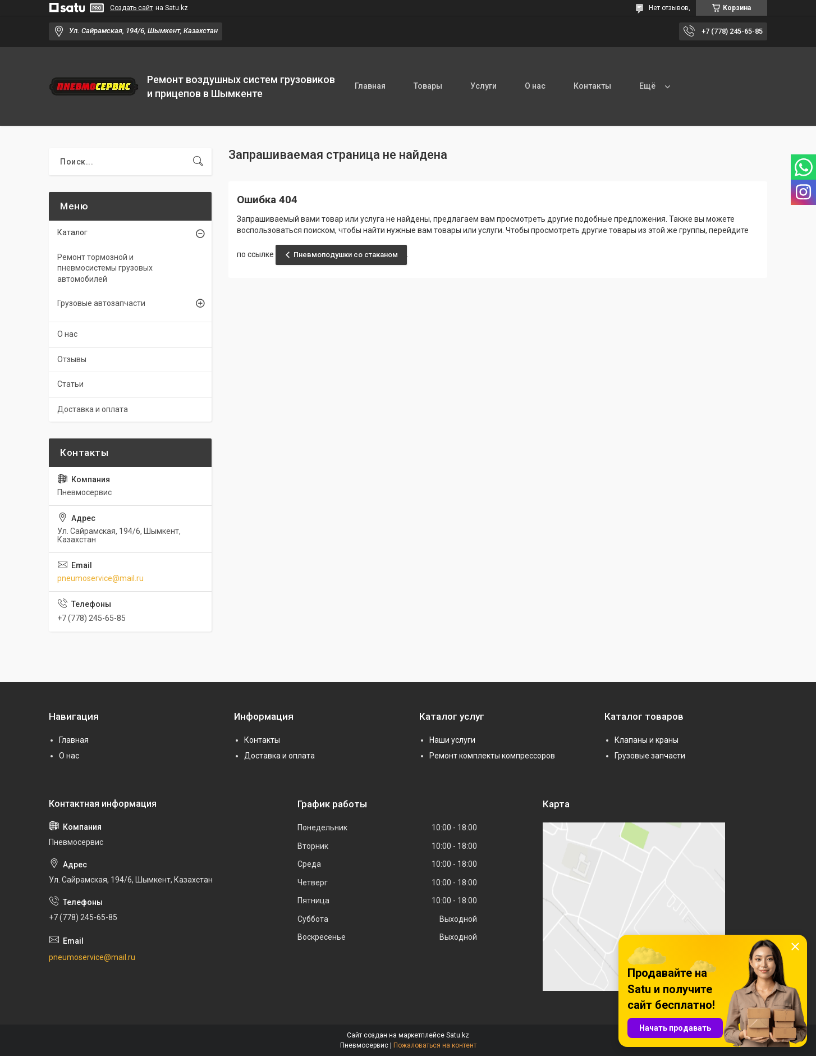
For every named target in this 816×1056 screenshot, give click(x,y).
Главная (370, 85)
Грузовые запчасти (650, 755)
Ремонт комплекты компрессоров (492, 755)
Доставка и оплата (92, 409)
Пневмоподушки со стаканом (346, 254)
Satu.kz (457, 1035)
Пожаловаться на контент (434, 1045)
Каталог (72, 232)
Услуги (483, 85)
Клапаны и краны (647, 739)
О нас (535, 85)
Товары (428, 85)
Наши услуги (452, 739)
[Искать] (198, 161)
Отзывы (71, 359)
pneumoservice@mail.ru (100, 578)
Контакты (592, 85)
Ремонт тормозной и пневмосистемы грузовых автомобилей (105, 268)
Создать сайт (131, 8)
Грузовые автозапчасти (101, 303)
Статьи (70, 384)
